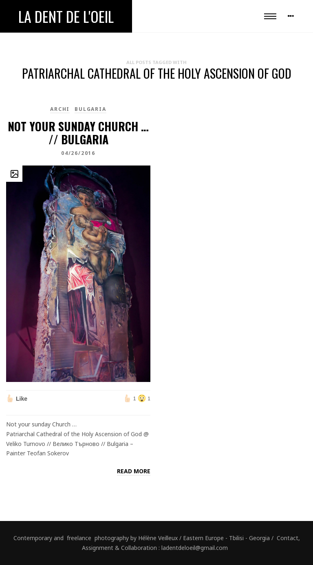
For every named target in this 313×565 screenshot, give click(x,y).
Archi (60, 109)
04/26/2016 (78, 153)
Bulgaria (90, 109)
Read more (133, 471)
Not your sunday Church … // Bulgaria (78, 133)
